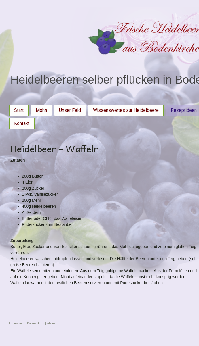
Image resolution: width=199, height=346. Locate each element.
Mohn (41, 110)
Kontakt (21, 123)
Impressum (16, 323)
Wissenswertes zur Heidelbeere (126, 110)
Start (19, 110)
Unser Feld (70, 110)
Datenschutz (35, 323)
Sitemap (52, 323)
